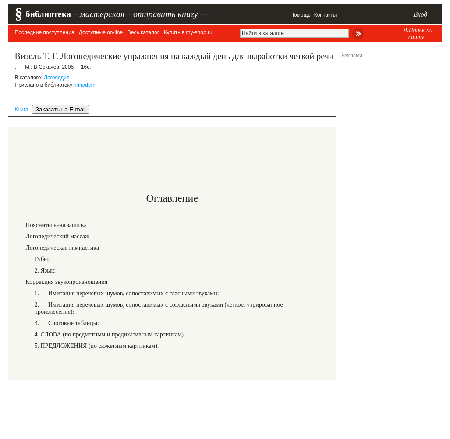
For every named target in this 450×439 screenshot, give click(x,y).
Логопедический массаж (57, 236)
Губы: (42, 259)
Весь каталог (143, 32)
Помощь (300, 15)
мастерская (102, 14)
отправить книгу (165, 14)
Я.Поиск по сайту (417, 33)
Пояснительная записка (56, 225)
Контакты (325, 15)
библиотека (48, 14)
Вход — (424, 14)
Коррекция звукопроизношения (67, 282)
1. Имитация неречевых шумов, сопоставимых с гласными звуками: (127, 293)
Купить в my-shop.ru (188, 32)
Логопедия (56, 77)
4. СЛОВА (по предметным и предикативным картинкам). (110, 334)
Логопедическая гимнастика (62, 247)
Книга (21, 109)
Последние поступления (44, 32)
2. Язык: (45, 270)
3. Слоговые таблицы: (67, 323)
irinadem (85, 85)
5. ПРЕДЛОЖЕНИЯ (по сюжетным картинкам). (97, 346)
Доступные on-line (101, 32)
